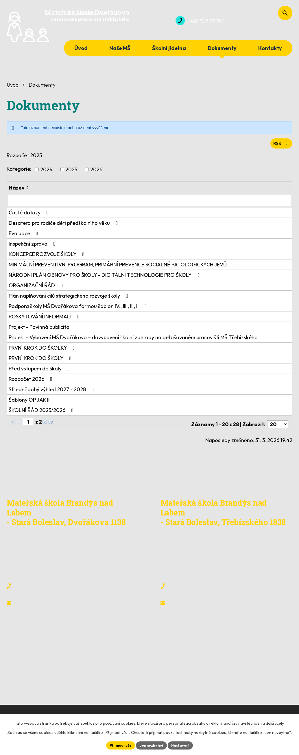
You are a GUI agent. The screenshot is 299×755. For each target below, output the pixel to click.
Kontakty (270, 48)
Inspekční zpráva (33, 244)
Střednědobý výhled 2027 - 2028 (52, 390)
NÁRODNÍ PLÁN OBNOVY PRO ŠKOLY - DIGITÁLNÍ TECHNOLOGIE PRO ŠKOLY (105, 275)
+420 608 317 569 (83, 584)
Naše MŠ (119, 48)
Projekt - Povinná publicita (39, 327)
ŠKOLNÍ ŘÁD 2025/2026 (42, 411)
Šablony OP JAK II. (30, 400)
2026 (96, 170)
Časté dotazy (30, 213)
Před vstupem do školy (40, 369)
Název (17, 188)
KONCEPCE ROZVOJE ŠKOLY (48, 255)
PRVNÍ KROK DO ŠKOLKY (43, 348)
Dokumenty (222, 48)
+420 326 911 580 (40, 584)
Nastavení (184, 744)
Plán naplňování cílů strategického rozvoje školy (69, 296)
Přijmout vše (116, 744)
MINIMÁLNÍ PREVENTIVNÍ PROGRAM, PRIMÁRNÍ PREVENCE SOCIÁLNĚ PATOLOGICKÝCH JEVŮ (123, 265)
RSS (280, 144)
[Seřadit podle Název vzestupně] (28, 187)
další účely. (275, 722)
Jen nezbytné (151, 744)
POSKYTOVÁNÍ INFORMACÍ (45, 317)
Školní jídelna (169, 48)
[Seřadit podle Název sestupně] (28, 190)
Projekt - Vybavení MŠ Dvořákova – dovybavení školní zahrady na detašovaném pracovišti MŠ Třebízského (133, 338)
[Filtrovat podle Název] (149, 201)
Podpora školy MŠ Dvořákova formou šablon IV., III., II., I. (79, 307)
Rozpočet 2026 (32, 379)
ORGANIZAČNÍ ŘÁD (37, 286)
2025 (71, 170)
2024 (46, 170)
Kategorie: (19, 170)
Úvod (81, 48)
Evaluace (24, 234)
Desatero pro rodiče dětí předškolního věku (64, 223)
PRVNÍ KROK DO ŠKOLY (41, 359)
